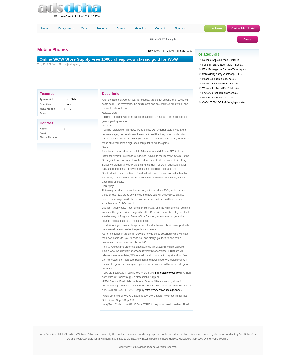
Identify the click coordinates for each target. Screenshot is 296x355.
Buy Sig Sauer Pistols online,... (219, 97)
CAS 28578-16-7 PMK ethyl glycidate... (224, 102)
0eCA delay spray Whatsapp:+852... (222, 74)
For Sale (71, 99)
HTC (69, 108)
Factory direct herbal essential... (220, 92)
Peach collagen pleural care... (219, 78)
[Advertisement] (181, 12)
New (69, 104)
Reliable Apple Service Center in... (221, 60)
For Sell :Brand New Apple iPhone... (222, 64)
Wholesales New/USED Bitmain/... (221, 83)
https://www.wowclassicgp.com (162, 290)
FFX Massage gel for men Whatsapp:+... (225, 69)
